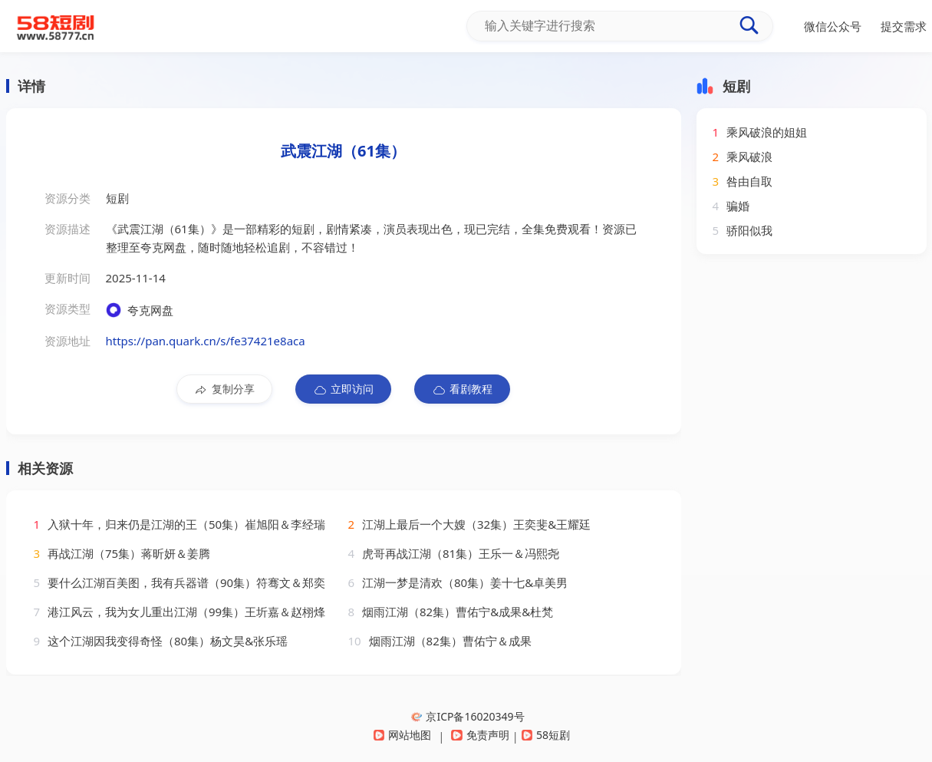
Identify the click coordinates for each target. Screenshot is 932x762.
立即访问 (343, 389)
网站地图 (402, 734)
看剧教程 (462, 389)
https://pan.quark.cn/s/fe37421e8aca (205, 340)
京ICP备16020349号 (467, 716)
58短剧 (546, 734)
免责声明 (480, 734)
